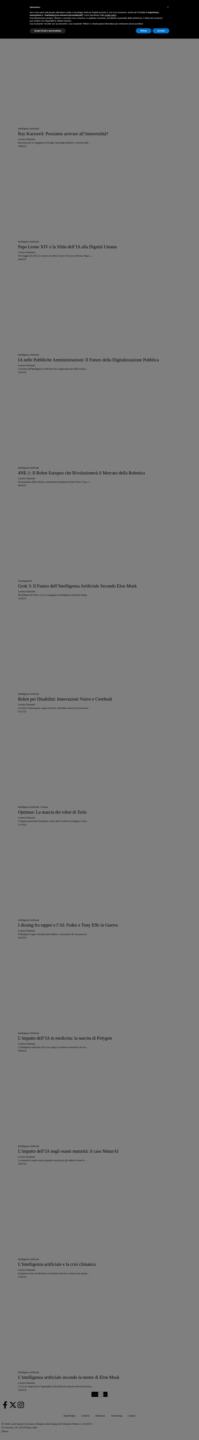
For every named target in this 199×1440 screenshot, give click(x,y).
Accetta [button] (161, 31)
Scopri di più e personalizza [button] (47, 31)
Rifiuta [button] (144, 31)
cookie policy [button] (110, 15)
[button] (168, 7)
